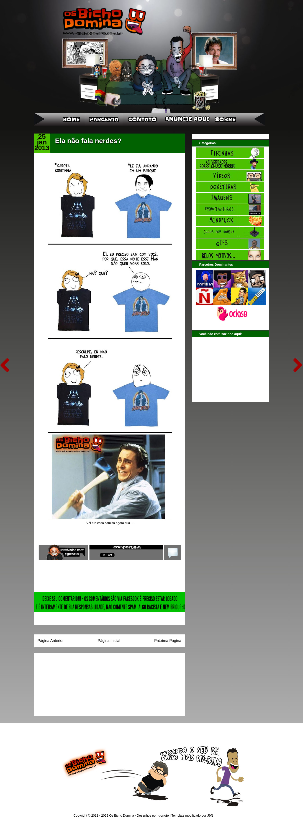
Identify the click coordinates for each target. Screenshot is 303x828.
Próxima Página (167, 641)
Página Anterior (51, 641)
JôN (210, 815)
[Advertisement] (66, 682)
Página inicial (109, 641)
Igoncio (163, 815)
